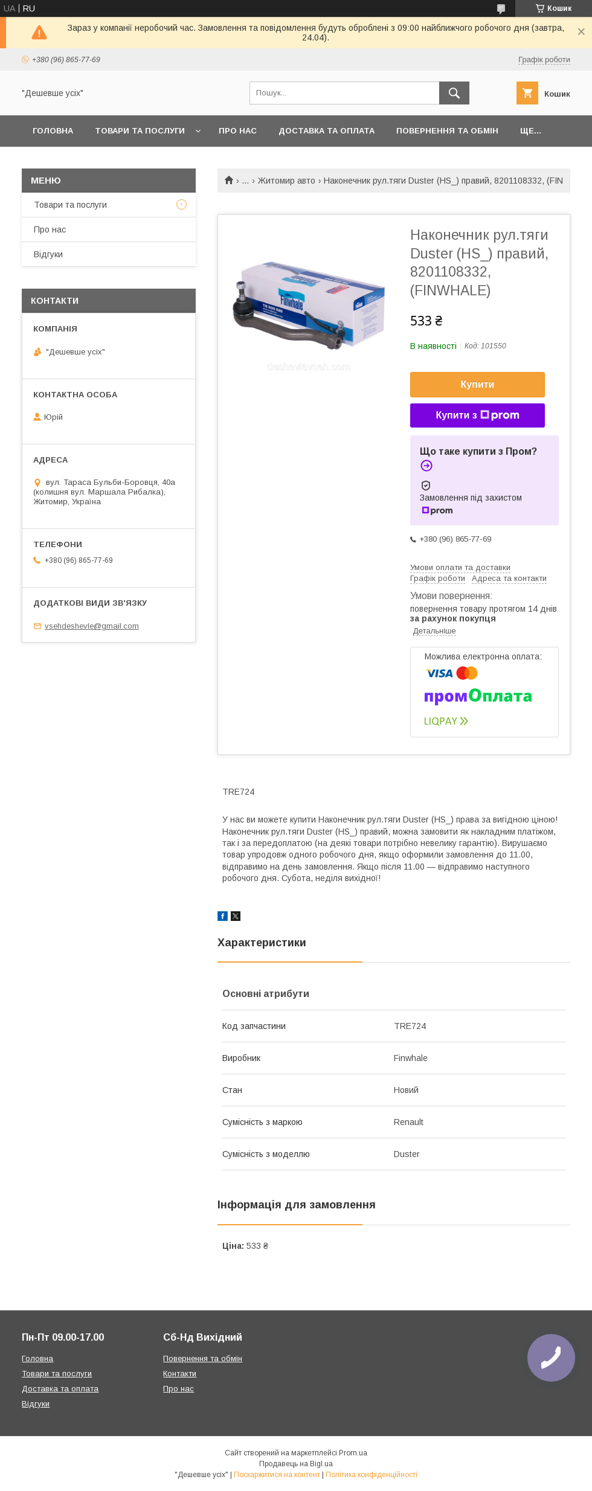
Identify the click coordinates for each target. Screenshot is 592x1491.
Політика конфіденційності (371, 1474)
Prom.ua (353, 1453)
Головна (53, 130)
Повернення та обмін (447, 130)
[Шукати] (454, 93)
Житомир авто (286, 180)
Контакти (179, 1373)
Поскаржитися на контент (277, 1474)
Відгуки (48, 254)
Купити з (477, 415)
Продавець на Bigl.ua (296, 1464)
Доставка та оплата (326, 130)
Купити (478, 384)
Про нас (238, 130)
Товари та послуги (140, 130)
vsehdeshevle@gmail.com (92, 625)
